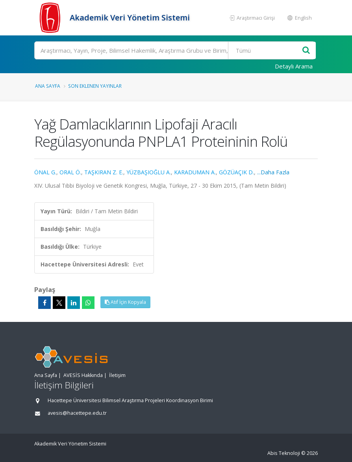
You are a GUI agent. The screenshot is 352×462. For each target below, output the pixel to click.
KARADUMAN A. (195, 172)
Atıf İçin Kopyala (125, 302)
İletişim (117, 375)
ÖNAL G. (45, 172)
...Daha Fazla (273, 172)
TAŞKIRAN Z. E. (103, 172)
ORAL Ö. (70, 172)
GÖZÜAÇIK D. (236, 172)
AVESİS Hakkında (83, 375)
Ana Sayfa (47, 86)
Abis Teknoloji (283, 453)
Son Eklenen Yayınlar (95, 86)
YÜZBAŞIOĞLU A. (148, 172)
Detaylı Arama (294, 66)
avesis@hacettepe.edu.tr (77, 413)
